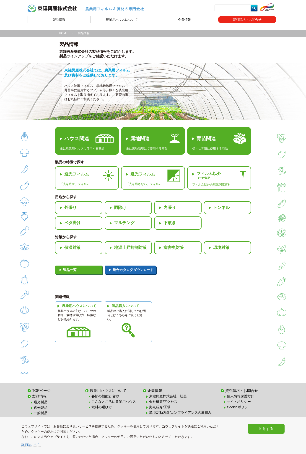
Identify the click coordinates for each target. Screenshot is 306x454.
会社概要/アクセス (163, 401)
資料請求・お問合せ (247, 19)
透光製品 (40, 402)
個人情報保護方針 (240, 396)
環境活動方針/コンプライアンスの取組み (180, 412)
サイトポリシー (239, 401)
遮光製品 (40, 407)
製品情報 (59, 19)
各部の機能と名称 (105, 396)
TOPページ (41, 391)
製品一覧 (70, 270)
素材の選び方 (101, 407)
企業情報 (184, 19)
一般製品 (40, 413)
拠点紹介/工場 (160, 407)
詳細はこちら (31, 444)
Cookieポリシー (239, 407)
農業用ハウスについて (122, 19)
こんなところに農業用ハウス (113, 401)
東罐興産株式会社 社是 (168, 396)
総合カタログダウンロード (133, 270)
